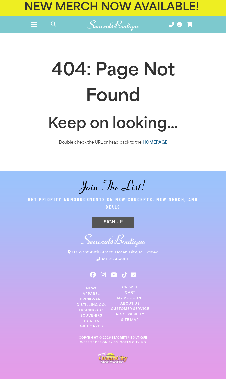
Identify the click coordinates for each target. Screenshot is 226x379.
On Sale (130, 287)
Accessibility (130, 314)
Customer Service (130, 309)
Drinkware (91, 299)
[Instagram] (103, 275)
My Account (130, 298)
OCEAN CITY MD (133, 342)
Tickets (91, 321)
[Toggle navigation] (34, 24)
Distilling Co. (91, 305)
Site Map (130, 320)
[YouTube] (114, 275)
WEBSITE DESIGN (94, 342)
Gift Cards (91, 326)
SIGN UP (113, 222)
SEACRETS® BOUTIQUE (129, 338)
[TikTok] (124, 275)
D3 (115, 342)
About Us (130, 303)
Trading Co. (91, 310)
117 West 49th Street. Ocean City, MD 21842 (115, 252)
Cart (130, 292)
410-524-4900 (116, 259)
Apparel (91, 294)
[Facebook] (93, 275)
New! (91, 288)
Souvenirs (91, 315)
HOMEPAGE (155, 143)
